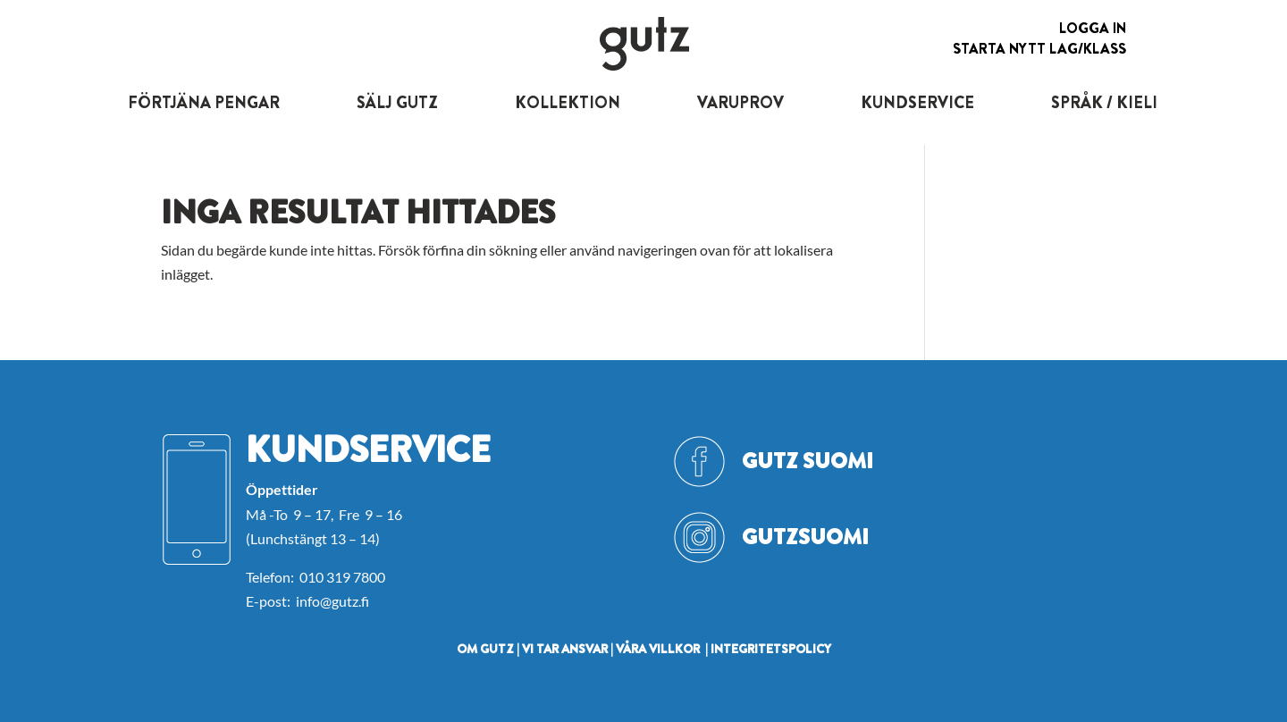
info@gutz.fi (332, 600)
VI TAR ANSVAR (565, 649)
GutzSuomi (805, 537)
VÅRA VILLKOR (658, 649)
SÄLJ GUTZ (397, 102)
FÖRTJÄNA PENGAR (204, 102)
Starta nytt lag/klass (1039, 48)
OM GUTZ (485, 649)
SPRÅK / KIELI (1104, 102)
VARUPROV (740, 102)
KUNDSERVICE (917, 102)
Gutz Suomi (807, 461)
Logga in (1092, 28)
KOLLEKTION (567, 102)
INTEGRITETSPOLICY (771, 649)
